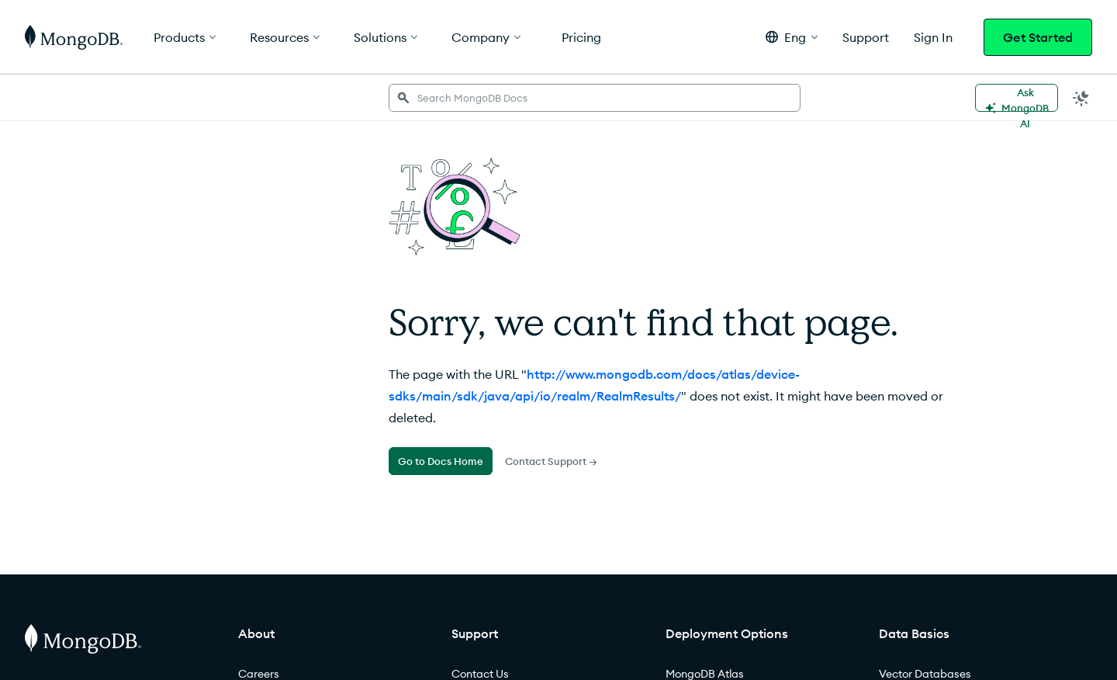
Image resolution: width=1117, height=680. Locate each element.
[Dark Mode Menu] (1081, 98)
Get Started (1038, 37)
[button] (792, 36)
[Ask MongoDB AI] (1016, 98)
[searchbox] (595, 98)
